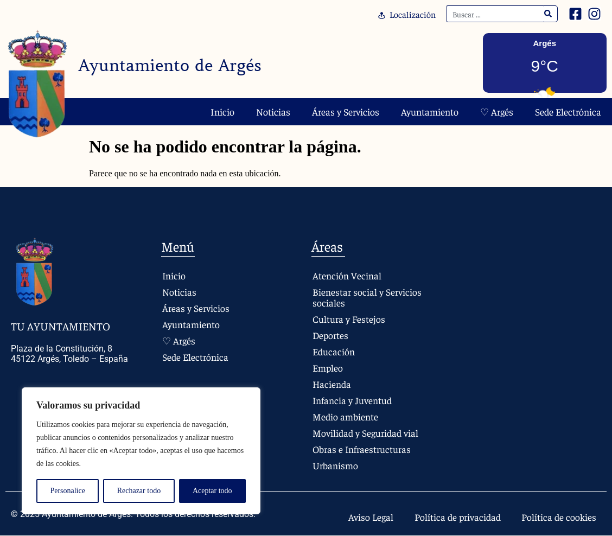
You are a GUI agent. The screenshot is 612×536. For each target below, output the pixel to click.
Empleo (328, 367)
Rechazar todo (139, 491)
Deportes (331, 335)
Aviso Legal (368, 517)
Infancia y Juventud (352, 400)
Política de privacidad (455, 517)
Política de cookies (558, 517)
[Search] (548, 13)
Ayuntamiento (429, 111)
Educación (334, 351)
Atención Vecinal (347, 275)
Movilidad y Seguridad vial (365, 432)
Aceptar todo (212, 491)
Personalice (67, 491)
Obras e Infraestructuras (362, 449)
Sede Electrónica (568, 111)
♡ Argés (496, 111)
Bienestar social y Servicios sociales (367, 297)
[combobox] (495, 13)
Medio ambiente (345, 416)
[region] (141, 450)
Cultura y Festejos (349, 318)
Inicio (222, 111)
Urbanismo (335, 465)
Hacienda (332, 384)
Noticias (273, 111)
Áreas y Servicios (345, 111)
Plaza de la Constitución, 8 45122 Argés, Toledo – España (69, 353)
